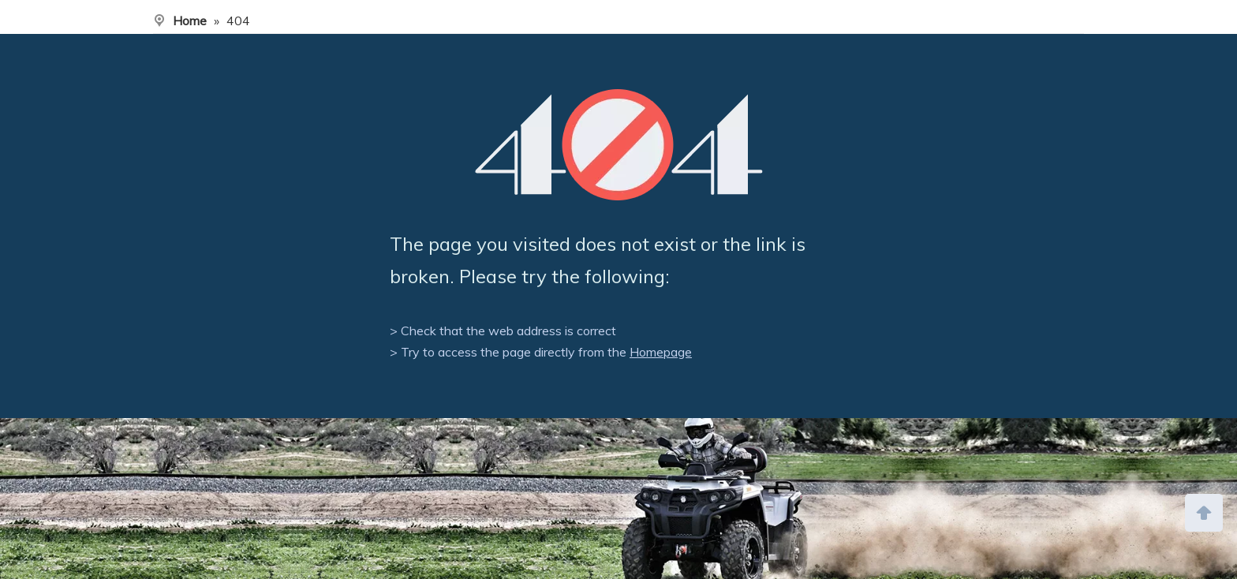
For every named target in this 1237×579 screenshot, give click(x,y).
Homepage (661, 352)
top (1204, 511)
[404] (619, 144)
